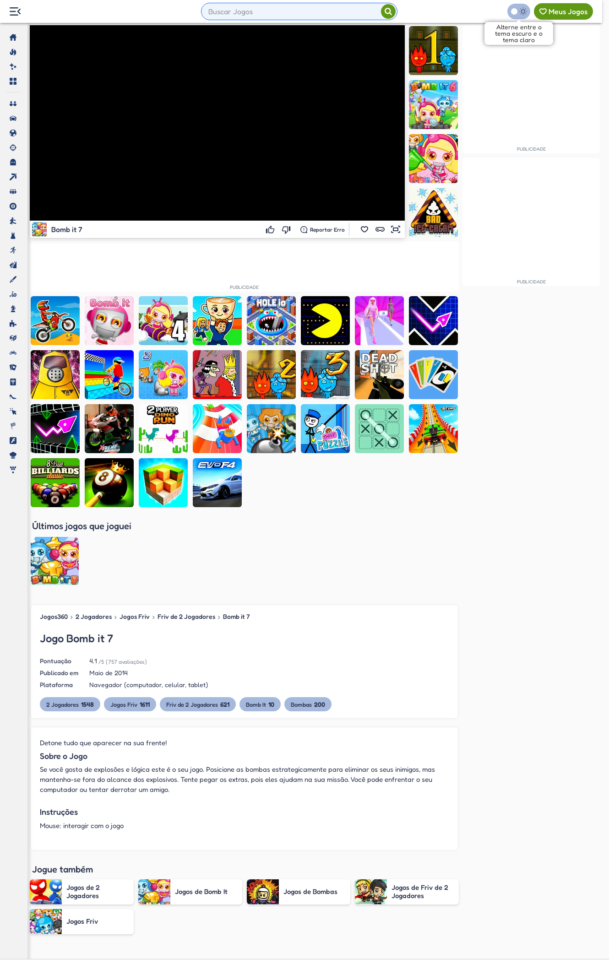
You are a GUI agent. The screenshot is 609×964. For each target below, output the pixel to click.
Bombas (308, 629)
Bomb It (260, 629)
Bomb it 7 (236, 541)
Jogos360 (54, 541)
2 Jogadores (94, 541)
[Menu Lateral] (15, 11)
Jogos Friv (135, 541)
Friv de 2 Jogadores (186, 541)
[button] (364, 229)
